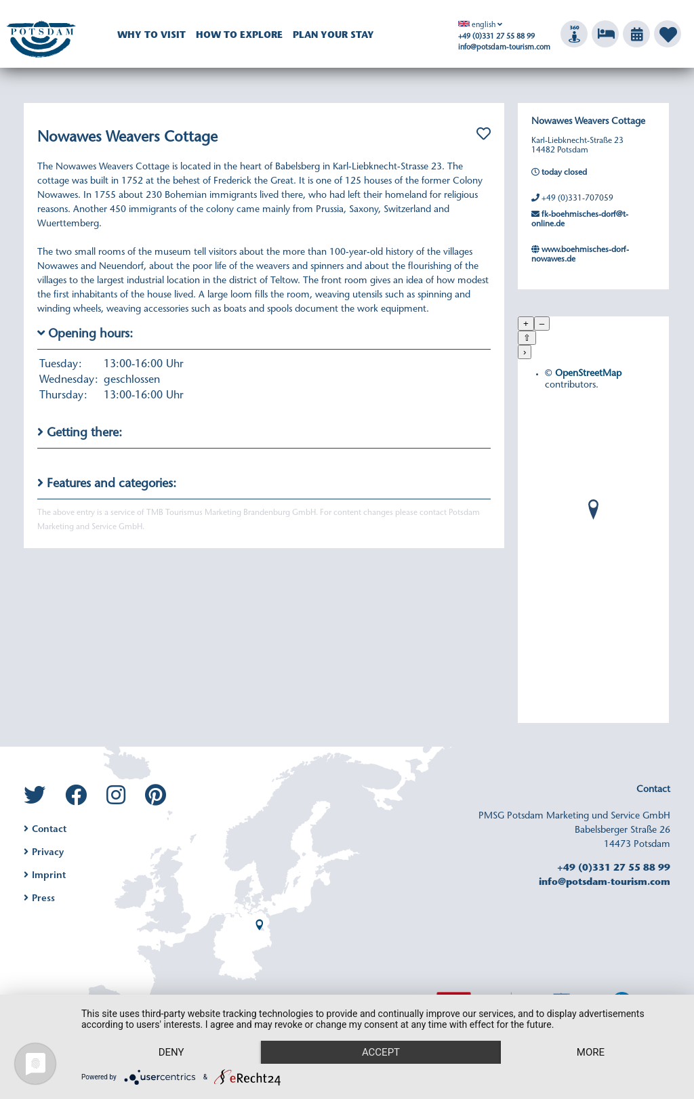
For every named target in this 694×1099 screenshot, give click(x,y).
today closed (559, 172)
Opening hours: (85, 334)
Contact (45, 830)
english (476, 25)
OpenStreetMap (588, 374)
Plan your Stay (333, 36)
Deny (171, 1052)
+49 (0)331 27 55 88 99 (496, 37)
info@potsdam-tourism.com (504, 47)
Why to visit (151, 36)
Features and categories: (106, 483)
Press (39, 899)
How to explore (239, 36)
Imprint (45, 876)
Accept (381, 1052)
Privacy (44, 853)
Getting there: (79, 433)
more (591, 1052)
